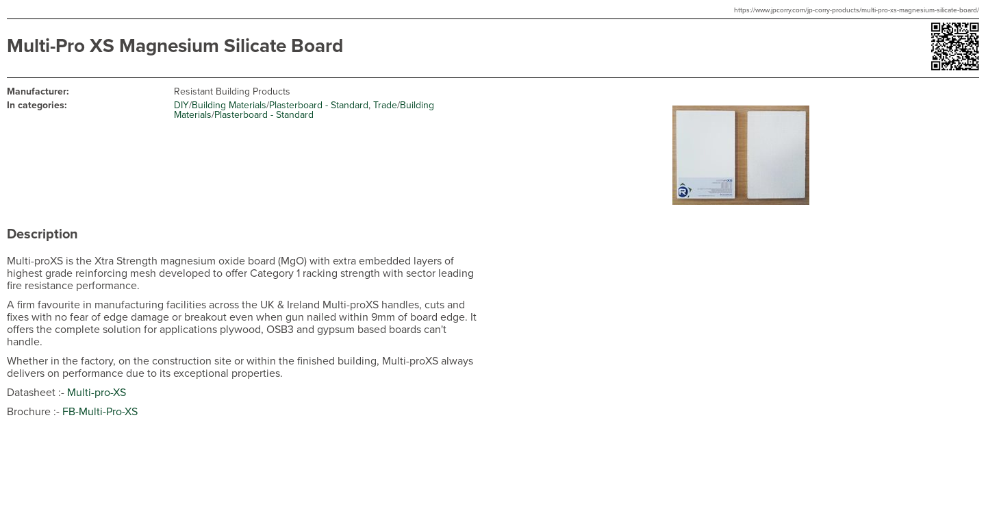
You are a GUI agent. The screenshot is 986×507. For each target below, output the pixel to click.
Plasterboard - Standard (318, 105)
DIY (181, 105)
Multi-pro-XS (96, 392)
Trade (385, 105)
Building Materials (229, 105)
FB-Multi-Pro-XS (100, 412)
